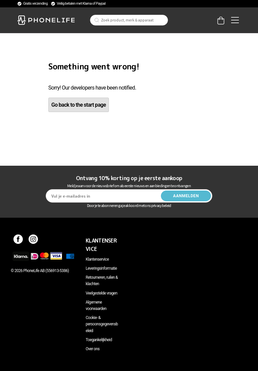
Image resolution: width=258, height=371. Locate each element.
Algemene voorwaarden (96, 305)
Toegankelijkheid (99, 339)
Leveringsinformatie (101, 268)
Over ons (92, 349)
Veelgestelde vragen (101, 293)
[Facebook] (18, 240)
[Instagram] (33, 240)
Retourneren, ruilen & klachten (102, 280)
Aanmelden (186, 196)
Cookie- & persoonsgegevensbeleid (102, 324)
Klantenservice (97, 259)
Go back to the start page (78, 105)
